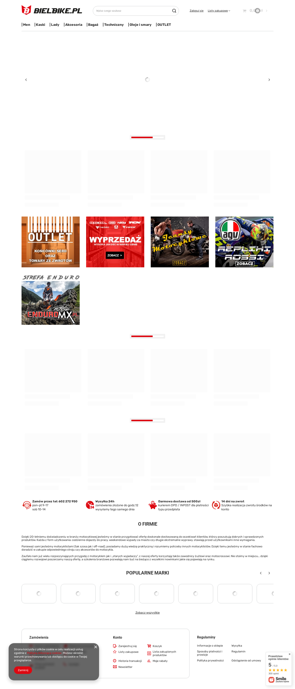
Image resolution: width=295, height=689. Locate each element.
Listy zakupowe (218, 10)
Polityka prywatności (210, 660)
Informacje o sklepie (210, 645)
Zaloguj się (196, 10)
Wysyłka (236, 645)
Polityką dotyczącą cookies (44, 653)
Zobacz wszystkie (147, 613)
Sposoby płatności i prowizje (209, 653)
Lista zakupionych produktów (164, 653)
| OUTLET (163, 25)
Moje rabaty (160, 661)
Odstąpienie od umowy (246, 660)
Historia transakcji (130, 661)
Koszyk (157, 646)
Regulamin (238, 651)
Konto (117, 637)
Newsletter (125, 667)
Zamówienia (38, 637)
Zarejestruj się (127, 646)
